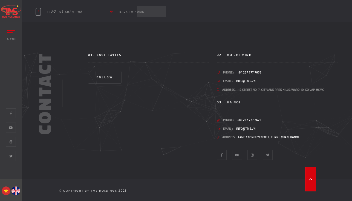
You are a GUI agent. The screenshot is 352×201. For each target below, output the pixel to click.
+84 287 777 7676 (249, 72)
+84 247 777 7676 (249, 120)
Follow (104, 77)
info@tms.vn (245, 81)
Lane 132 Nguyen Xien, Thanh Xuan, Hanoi (268, 137)
